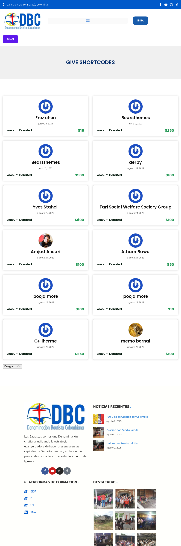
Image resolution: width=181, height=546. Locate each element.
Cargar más (12, 366)
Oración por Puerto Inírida (122, 430)
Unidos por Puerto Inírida (122, 443)
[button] (88, 21)
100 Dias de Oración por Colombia (127, 417)
